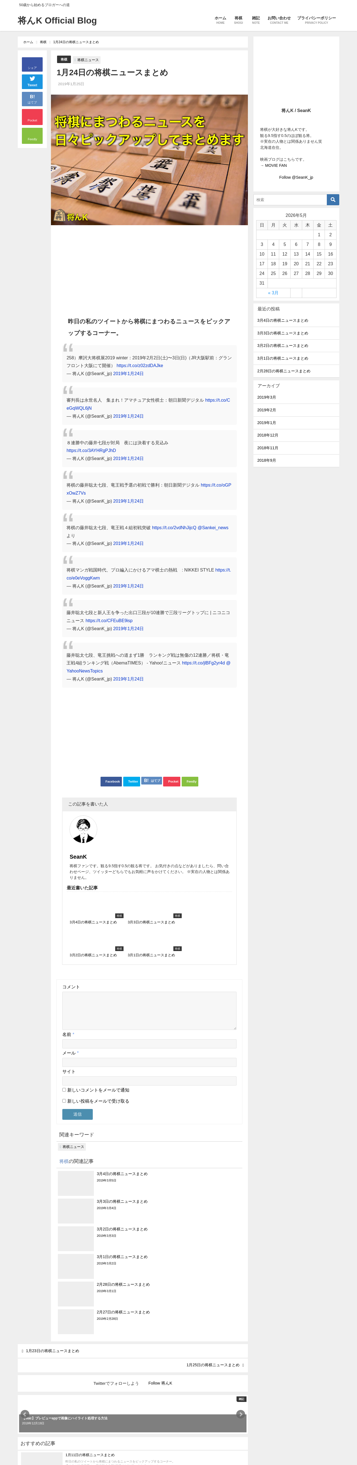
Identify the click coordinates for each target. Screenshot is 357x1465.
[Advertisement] (149, 268)
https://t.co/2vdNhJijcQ (174, 527)
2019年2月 (266, 410)
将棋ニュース (88, 60)
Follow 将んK (160, 1253)
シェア (32, 67)
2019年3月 (266, 397)
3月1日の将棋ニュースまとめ (282, 358)
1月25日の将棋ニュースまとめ (208, 1235)
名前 (68, 984)
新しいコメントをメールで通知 (98, 1040)
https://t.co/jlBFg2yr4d (203, 663)
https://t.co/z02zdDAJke (140, 365)
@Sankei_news (212, 527)
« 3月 (273, 292)
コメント (71, 930)
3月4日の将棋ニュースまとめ (282, 320)
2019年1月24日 (128, 373)
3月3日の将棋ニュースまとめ (282, 333)
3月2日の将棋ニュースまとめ (282, 345)
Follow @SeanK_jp (296, 177)
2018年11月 (267, 448)
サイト (69, 1021)
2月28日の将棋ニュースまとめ (283, 371)
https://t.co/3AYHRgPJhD (91, 450)
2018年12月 (267, 435)
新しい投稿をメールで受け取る (98, 1051)
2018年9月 (266, 460)
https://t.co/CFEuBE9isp (109, 620)
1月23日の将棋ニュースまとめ (57, 1219)
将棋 (64, 59)
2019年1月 (266, 422)
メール (70, 1003)
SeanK (111, 824)
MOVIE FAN (276, 165)
